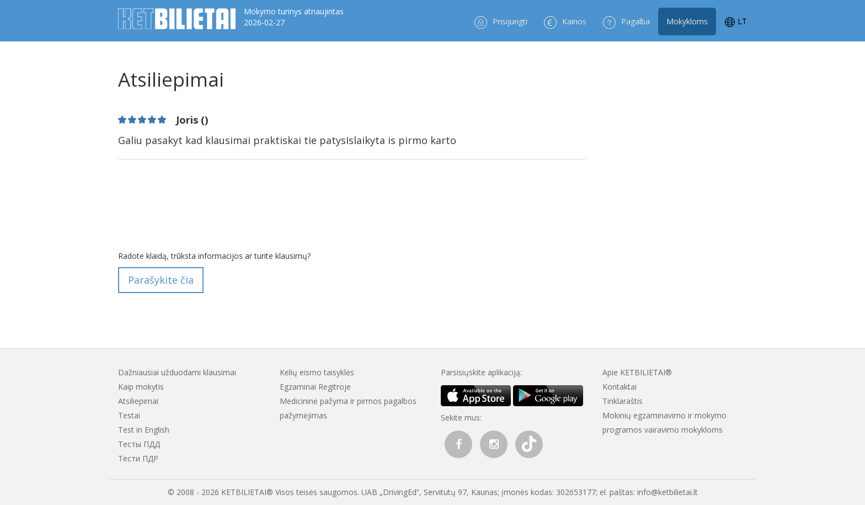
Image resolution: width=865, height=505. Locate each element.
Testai (129, 415)
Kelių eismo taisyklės (317, 372)
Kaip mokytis (141, 386)
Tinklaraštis (622, 401)
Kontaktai (619, 386)
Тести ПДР (138, 458)
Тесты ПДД (139, 444)
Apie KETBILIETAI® (637, 372)
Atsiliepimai (138, 401)
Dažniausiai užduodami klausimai (177, 372)
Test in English (143, 429)
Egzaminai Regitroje (315, 386)
